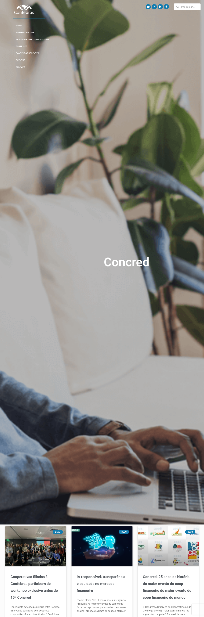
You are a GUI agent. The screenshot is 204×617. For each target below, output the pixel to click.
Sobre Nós (21, 46)
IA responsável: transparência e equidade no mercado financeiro (101, 584)
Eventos (20, 60)
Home (19, 26)
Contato (20, 67)
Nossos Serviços (25, 32)
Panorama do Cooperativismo (32, 39)
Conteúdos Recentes (27, 53)
